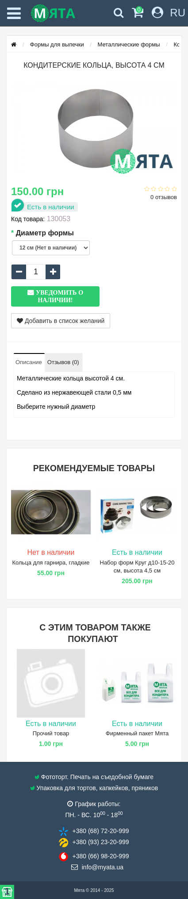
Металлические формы (129, 44)
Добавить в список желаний (60, 320)
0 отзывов (163, 197)
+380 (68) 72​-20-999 (100, 830)
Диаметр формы (45, 233)
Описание (28, 362)
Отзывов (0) (63, 362)
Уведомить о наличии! (59, 296)
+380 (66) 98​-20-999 (100, 856)
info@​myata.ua (102, 867)
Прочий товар (51, 733)
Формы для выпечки (57, 44)
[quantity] (36, 272)
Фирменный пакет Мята (137, 733)
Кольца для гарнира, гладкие (50, 562)
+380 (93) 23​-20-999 (100, 841)
